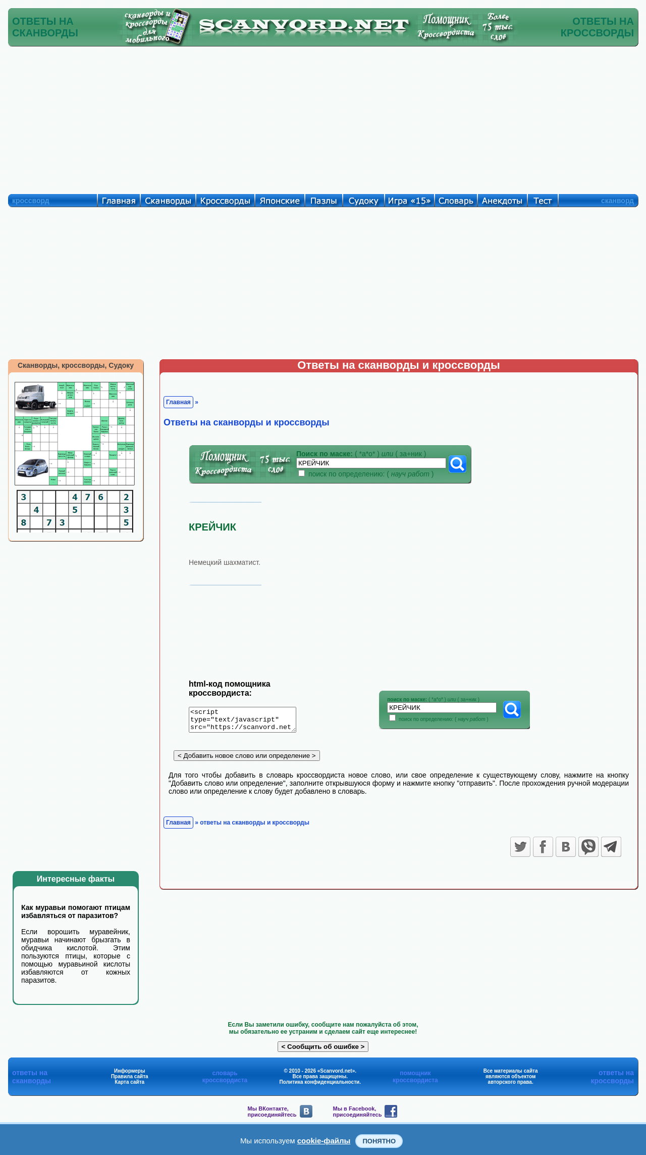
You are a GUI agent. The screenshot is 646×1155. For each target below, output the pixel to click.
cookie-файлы (324, 1140)
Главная (178, 402)
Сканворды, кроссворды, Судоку (76, 365)
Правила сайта (129, 1076)
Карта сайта (129, 1082)
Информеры (129, 1071)
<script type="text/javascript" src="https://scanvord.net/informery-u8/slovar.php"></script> (248, 721)
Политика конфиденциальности (319, 1082)
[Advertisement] (323, 117)
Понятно (379, 1141)
